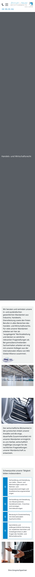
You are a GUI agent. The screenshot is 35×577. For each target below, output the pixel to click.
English (6, 9)
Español (9, 9)
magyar (12, 9)
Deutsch (3, 9)
